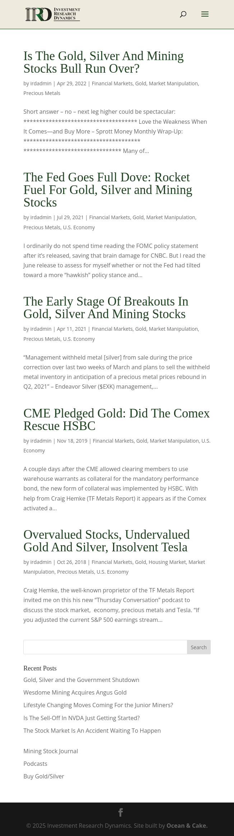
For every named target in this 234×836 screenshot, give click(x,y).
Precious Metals (41, 93)
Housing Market (167, 562)
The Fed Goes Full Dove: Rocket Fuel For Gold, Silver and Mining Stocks (107, 189)
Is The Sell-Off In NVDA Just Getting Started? (81, 718)
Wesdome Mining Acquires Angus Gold (75, 692)
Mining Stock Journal (50, 751)
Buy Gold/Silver (43, 776)
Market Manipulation (173, 83)
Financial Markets (112, 83)
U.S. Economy (79, 227)
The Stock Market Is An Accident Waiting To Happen (92, 731)
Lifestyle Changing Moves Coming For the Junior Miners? (98, 705)
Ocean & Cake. (187, 826)
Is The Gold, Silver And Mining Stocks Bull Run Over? (103, 62)
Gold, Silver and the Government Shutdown (81, 680)
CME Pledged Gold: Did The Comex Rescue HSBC (116, 419)
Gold (140, 83)
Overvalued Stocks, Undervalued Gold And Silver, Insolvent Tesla (106, 541)
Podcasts (35, 764)
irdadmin (40, 83)
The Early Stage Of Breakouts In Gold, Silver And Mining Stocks (105, 307)
